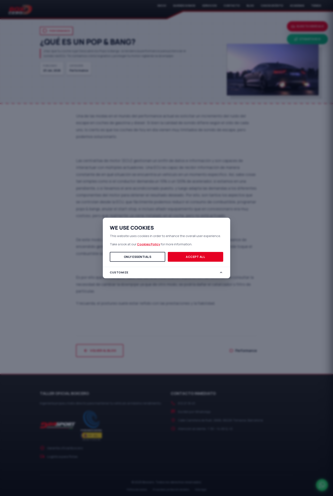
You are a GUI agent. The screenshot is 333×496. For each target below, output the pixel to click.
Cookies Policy (148, 244)
